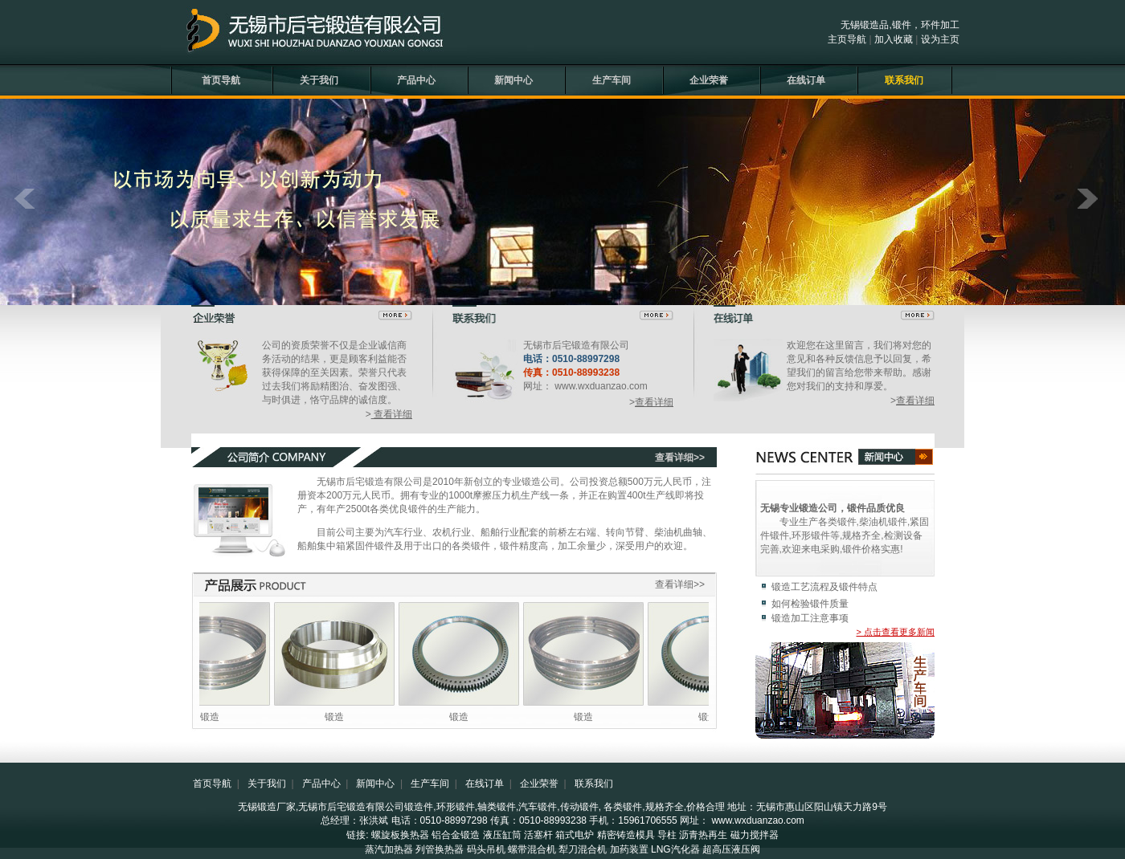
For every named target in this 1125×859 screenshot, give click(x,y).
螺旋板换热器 (400, 835)
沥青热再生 (703, 835)
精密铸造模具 (626, 835)
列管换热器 (439, 849)
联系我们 (904, 80)
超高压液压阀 (731, 849)
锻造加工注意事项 (810, 618)
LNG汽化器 (675, 849)
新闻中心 (513, 80)
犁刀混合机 (582, 849)
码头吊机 (486, 849)
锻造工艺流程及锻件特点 (824, 586)
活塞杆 (538, 835)
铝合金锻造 (456, 835)
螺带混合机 (532, 849)
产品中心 (416, 80)
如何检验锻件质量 (810, 603)
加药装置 (629, 849)
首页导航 (221, 80)
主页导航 (847, 39)
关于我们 (319, 80)
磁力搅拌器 (754, 835)
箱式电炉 (574, 835)
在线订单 (806, 80)
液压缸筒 (502, 835)
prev (31, 207)
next (1094, 207)
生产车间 (611, 80)
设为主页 (940, 39)
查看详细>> (680, 457)
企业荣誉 (708, 80)
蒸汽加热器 (389, 849)
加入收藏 (893, 39)
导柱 (667, 835)
